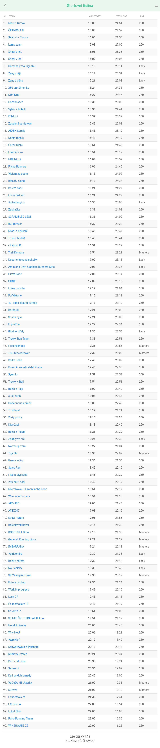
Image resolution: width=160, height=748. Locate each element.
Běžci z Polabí (16, 431)
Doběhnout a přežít (20, 403)
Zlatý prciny (15, 417)
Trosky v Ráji (16, 381)
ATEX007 (14, 510)
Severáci (13, 668)
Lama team (15, 44)
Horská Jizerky (17, 625)
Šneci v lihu (15, 51)
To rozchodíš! (16, 238)
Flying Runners (17, 166)
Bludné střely (16, 331)
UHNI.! (12, 281)
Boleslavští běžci (18, 525)
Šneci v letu (15, 59)
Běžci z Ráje (15, 388)
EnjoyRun (14, 324)
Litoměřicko (15, 152)
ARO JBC (13, 503)
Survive (12, 690)
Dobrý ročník (16, 138)
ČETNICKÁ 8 (16, 30)
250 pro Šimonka (18, 87)
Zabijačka (14, 209)
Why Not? (14, 632)
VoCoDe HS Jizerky (20, 682)
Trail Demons (16, 252)
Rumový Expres (17, 654)
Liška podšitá (16, 288)
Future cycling (16, 582)
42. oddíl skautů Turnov (22, 303)
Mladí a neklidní (18, 231)
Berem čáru (15, 188)
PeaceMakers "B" (18, 604)
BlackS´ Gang (16, 181)
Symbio (12, 374)
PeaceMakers (16, 697)
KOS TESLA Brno (18, 532)
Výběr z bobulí (17, 109)
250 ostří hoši (16, 482)
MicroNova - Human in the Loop (27, 489)
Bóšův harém (16, 561)
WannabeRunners (19, 496)
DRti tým (13, 95)
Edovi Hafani (16, 517)
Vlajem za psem (18, 173)
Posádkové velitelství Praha (25, 367)
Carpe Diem (15, 145)
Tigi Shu (13, 453)
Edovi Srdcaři (16, 195)
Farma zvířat (16, 460)
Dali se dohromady (19, 675)
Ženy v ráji (14, 73)
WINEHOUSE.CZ (18, 725)
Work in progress (18, 589)
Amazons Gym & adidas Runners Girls (31, 267)
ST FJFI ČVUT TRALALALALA (26, 618)
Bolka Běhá (15, 360)
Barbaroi (13, 310)
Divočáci (13, 424)
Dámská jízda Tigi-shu (21, 66)
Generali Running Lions (22, 539)
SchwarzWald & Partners (23, 647)
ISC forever (15, 224)
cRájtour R (14, 245)
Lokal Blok (14, 711)
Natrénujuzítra (17, 446)
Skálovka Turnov (18, 37)
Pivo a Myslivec (17, 474)
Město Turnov (16, 23)
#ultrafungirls (16, 202)
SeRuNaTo (14, 611)
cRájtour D (14, 396)
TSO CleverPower (19, 353)
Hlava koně (15, 274)
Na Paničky (15, 568)
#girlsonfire (15, 553)
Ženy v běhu (15, 80)
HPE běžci (14, 159)
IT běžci (13, 116)
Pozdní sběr (15, 102)
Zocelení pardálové (19, 123)
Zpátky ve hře (16, 439)
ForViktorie (15, 295)
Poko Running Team (20, 718)
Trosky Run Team (18, 338)
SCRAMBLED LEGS (20, 216)
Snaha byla (15, 317)
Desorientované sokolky (22, 259)
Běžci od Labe (16, 661)
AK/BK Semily (16, 130)
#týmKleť (13, 639)
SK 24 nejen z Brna (19, 575)
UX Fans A (14, 704)
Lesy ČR (13, 596)
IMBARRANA (16, 546)
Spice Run (14, 467)
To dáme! (14, 410)
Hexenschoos (16, 345)
